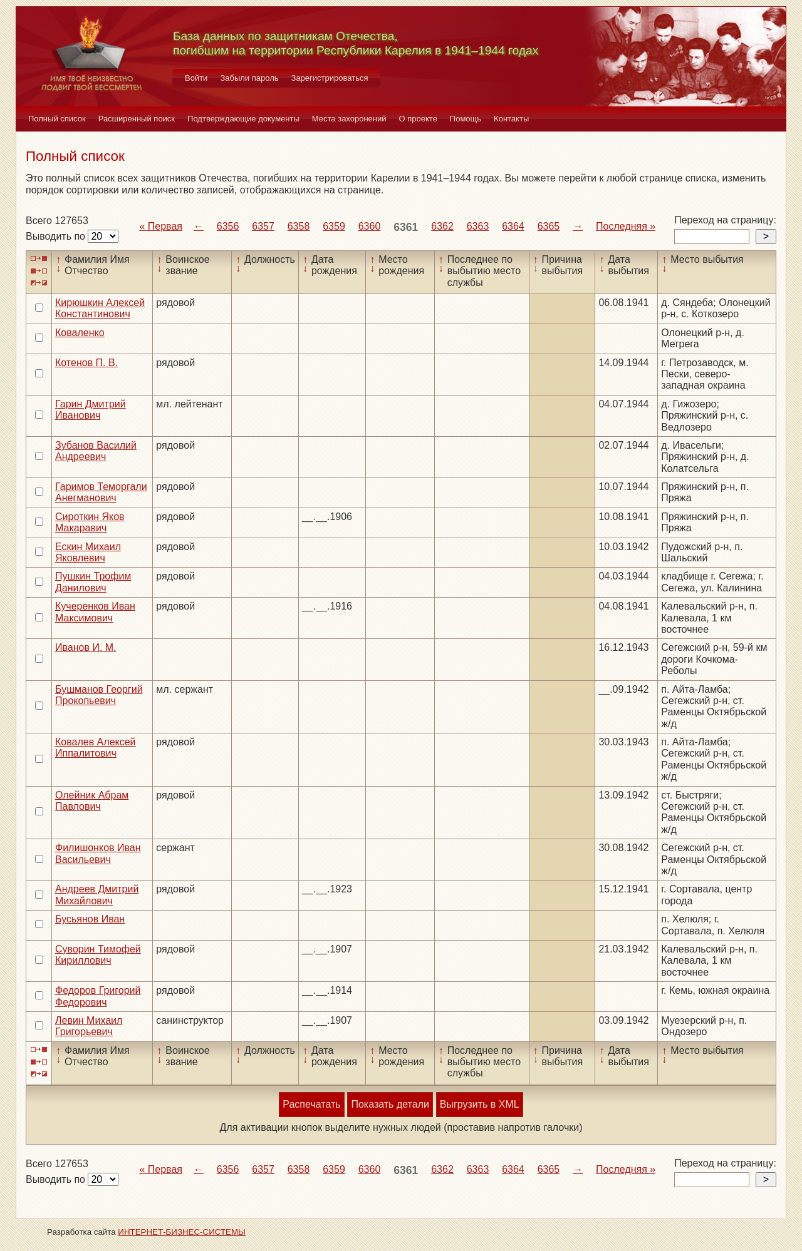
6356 (228, 226)
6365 (549, 226)
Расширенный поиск (136, 118)
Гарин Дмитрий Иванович (90, 410)
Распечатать (311, 1104)
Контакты (511, 118)
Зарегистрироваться (329, 78)
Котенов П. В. (86, 362)
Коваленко (80, 332)
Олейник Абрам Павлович (91, 801)
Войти (196, 78)
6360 (369, 226)
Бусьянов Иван (90, 919)
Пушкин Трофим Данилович (93, 582)
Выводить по (57, 236)
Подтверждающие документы (243, 118)
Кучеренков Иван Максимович (95, 612)
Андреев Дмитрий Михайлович (96, 895)
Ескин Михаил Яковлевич (88, 552)
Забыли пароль (249, 78)
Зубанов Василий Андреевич (96, 451)
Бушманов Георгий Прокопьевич (99, 695)
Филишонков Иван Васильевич (98, 853)
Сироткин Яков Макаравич (90, 522)
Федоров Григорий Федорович (97, 996)
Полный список (57, 118)
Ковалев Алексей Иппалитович (95, 747)
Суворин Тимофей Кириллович (98, 955)
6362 (442, 226)
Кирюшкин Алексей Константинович (100, 308)
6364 (513, 226)
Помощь (465, 118)
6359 (334, 226)
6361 (405, 227)
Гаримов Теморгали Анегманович (101, 492)
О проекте (418, 118)
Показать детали (390, 1104)
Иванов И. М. (86, 647)
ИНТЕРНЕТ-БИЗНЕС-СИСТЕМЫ (182, 1232)
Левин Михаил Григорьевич (88, 1026)
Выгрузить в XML (479, 1104)
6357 (263, 226)
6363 (478, 226)
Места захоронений (349, 118)
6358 (299, 226)
